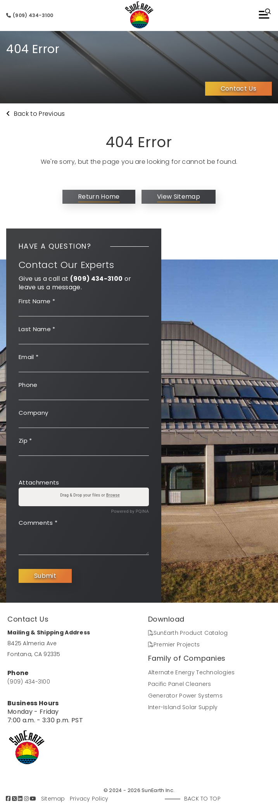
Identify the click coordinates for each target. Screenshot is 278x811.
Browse (113, 495)
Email (28, 357)
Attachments (39, 482)
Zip (25, 440)
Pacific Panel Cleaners (179, 684)
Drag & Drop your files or (90, 495)
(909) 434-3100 (30, 15)
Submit (45, 575)
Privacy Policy (89, 798)
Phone (28, 385)
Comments (38, 523)
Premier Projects (174, 644)
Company (33, 413)
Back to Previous (35, 113)
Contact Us (238, 88)
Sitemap (53, 798)
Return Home (99, 196)
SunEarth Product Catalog (188, 633)
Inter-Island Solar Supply (183, 707)
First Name (37, 301)
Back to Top (202, 798)
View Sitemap (178, 196)
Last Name (37, 329)
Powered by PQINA (130, 511)
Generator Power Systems (185, 695)
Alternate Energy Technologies (191, 672)
